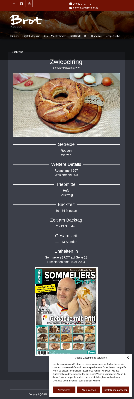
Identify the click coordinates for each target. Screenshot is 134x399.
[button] (127, 357)
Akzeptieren (64, 390)
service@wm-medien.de (85, 7)
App (45, 36)
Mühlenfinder (58, 36)
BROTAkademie (93, 36)
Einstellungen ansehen (116, 390)
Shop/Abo (17, 51)
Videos (15, 36)
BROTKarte (75, 36)
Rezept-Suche (112, 36)
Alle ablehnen (89, 390)
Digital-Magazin (31, 36)
